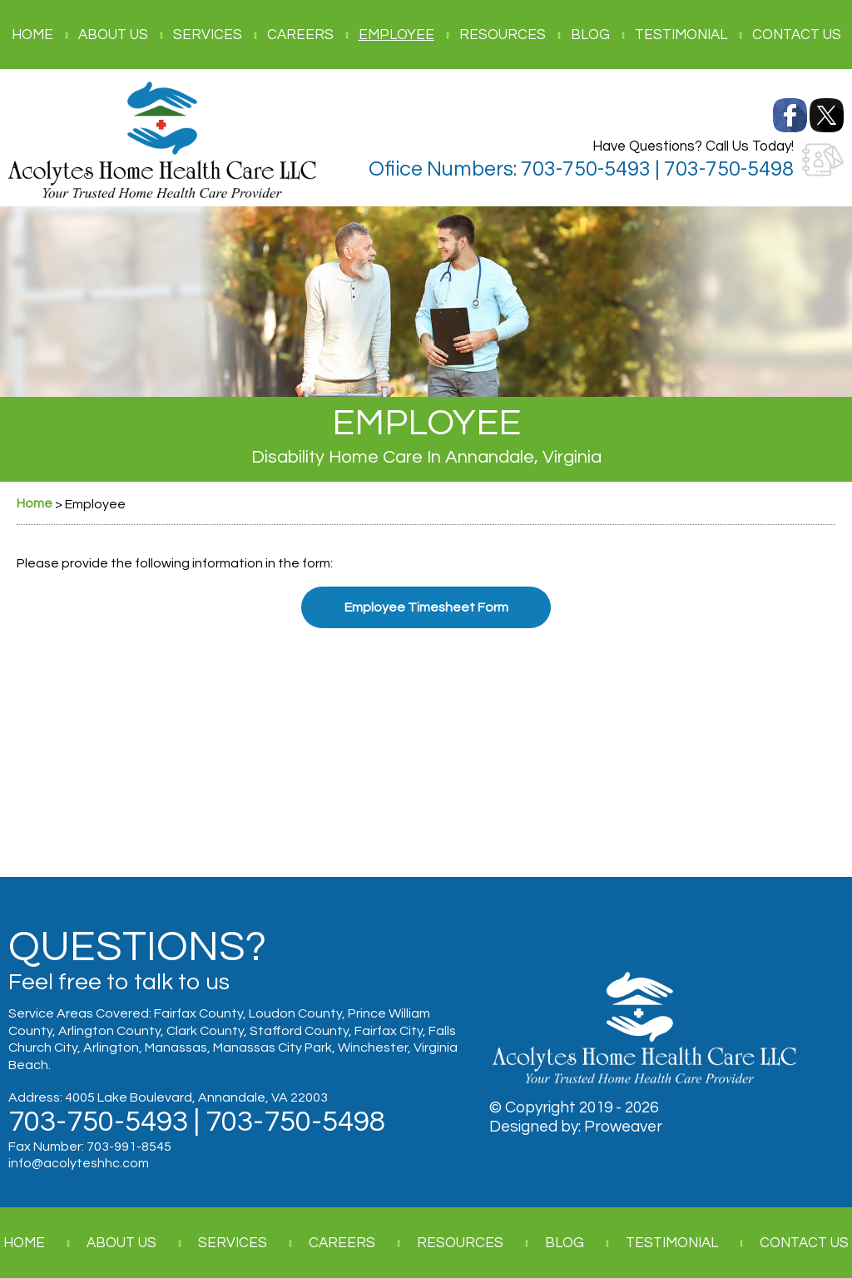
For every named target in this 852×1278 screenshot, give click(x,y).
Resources (502, 34)
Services (207, 34)
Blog (590, 34)
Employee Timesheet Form (426, 607)
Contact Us (796, 34)
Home (32, 34)
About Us (113, 34)
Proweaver (623, 1126)
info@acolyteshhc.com (78, 1163)
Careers (300, 34)
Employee (396, 34)
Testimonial (681, 34)
